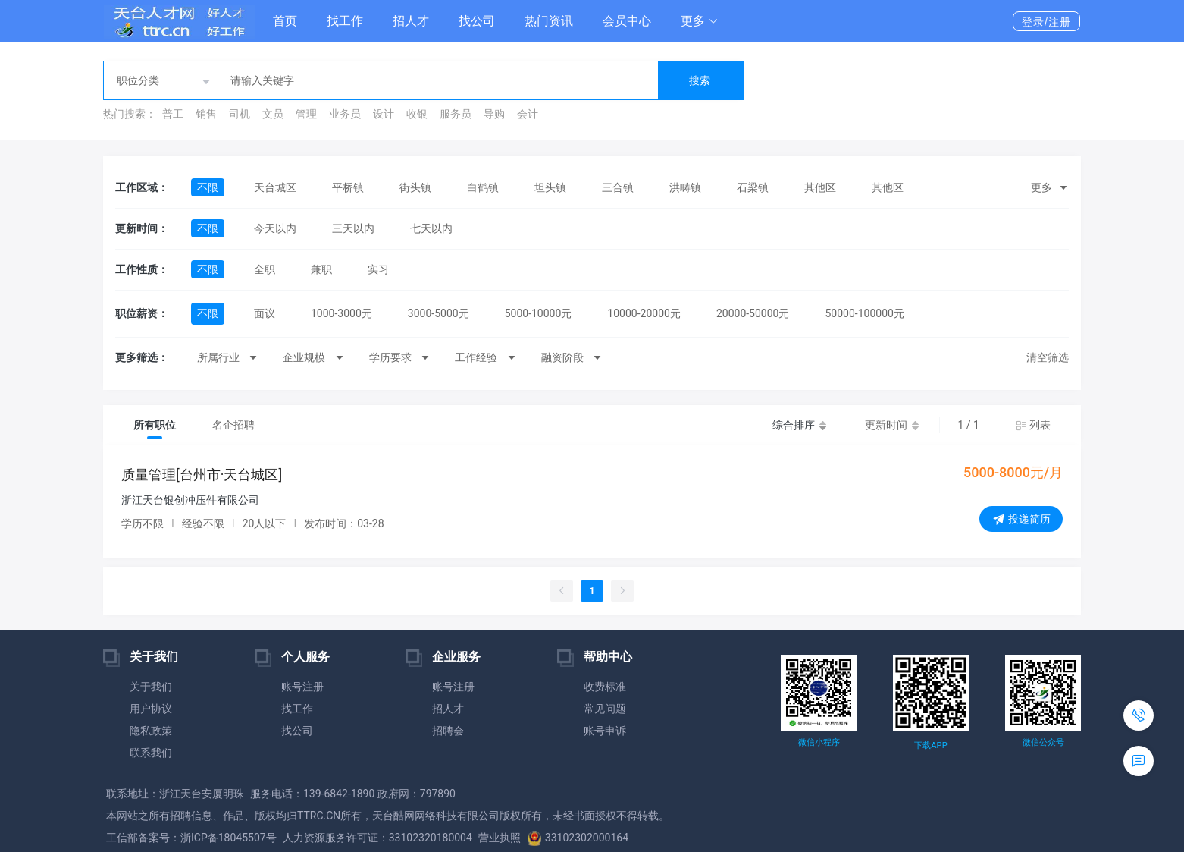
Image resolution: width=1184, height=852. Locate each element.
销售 (206, 114)
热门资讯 (549, 21)
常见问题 (605, 709)
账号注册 (302, 687)
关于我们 (151, 687)
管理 (306, 114)
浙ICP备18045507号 (228, 838)
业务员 (345, 114)
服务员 (455, 114)
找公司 (477, 21)
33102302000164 (577, 838)
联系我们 (151, 753)
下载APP (930, 745)
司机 (239, 114)
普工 (172, 114)
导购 (494, 114)
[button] (700, 21)
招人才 (411, 21)
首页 (285, 21)
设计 (383, 114)
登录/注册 (1046, 22)
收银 (417, 114)
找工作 (345, 21)
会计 (527, 114)
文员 (272, 114)
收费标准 (605, 687)
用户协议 (151, 709)
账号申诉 (605, 731)
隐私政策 (151, 731)
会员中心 (627, 21)
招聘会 (448, 731)
